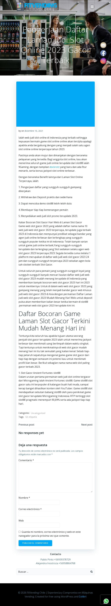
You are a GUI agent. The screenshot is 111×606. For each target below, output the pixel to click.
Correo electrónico (30, 509)
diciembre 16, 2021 (34, 130)
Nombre (24, 497)
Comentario (26, 460)
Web (21, 520)
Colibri (82, 596)
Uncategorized (38, 413)
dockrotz (55, 167)
